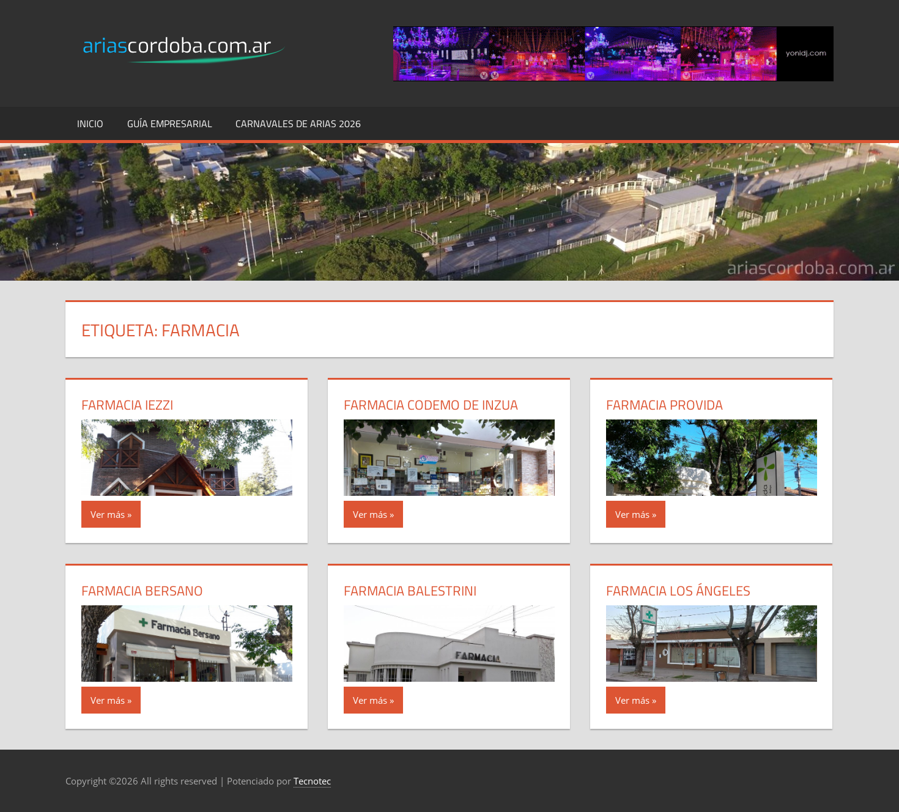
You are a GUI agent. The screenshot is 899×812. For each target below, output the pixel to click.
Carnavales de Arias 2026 (298, 123)
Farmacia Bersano (142, 590)
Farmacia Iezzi (127, 404)
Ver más (108, 514)
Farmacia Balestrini (410, 590)
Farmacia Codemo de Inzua (431, 404)
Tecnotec (312, 781)
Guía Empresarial (169, 123)
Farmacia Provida (664, 404)
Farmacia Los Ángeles (678, 590)
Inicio (90, 123)
